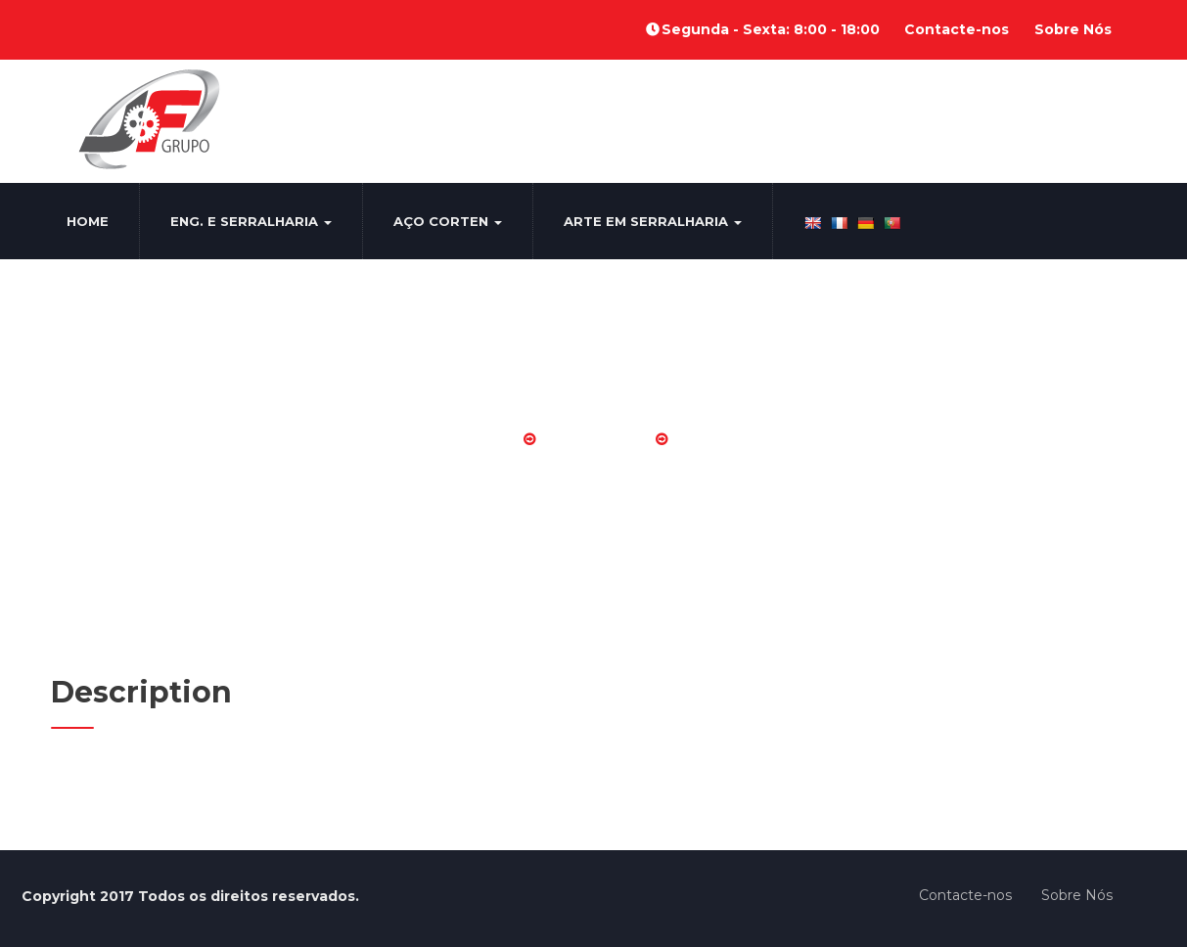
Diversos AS (595, 439)
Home (88, 221)
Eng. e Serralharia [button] (251, 221)
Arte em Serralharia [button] (653, 221)
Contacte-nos (956, 29)
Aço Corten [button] (447, 221)
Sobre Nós (1073, 29)
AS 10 (703, 439)
